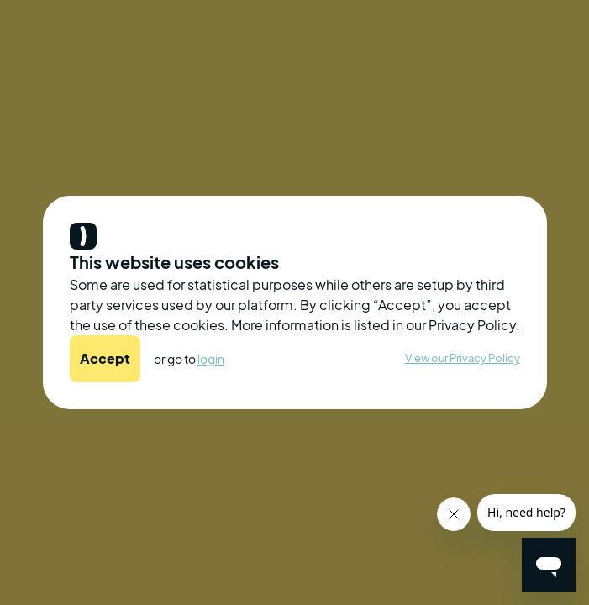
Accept (105, 358)
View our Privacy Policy (462, 358)
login (210, 358)
